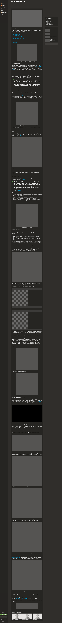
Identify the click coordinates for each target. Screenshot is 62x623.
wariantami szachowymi (16, 557)
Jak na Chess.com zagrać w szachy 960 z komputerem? (21, 39)
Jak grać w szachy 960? (16, 34)
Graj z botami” (19, 433)
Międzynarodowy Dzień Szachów (52, 40)
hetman (30, 70)
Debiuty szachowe (48, 21)
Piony (13, 69)
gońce (20, 70)
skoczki (17, 70)
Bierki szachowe (15, 619)
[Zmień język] (3, 621)
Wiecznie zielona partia (49, 24)
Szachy (47, 20)
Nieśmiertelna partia (49, 23)
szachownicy (21, 95)
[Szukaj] (51, 44)
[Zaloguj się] (3, 617)
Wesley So (20, 135)
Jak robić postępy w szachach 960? (18, 38)
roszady (24, 179)
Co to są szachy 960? (16, 33)
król (28, 70)
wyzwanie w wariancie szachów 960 (21, 598)
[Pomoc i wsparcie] (3, 619)
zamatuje (25, 173)
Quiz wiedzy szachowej (53, 36)
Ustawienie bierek (17, 35)
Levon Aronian (19, 190)
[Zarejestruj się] (3, 614)
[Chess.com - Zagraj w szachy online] (3, 1)
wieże (26, 70)
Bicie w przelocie (25, 619)
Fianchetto (47, 22)
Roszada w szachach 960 (18, 36)
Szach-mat (35, 619)
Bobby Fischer (38, 66)
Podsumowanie (15, 42)
